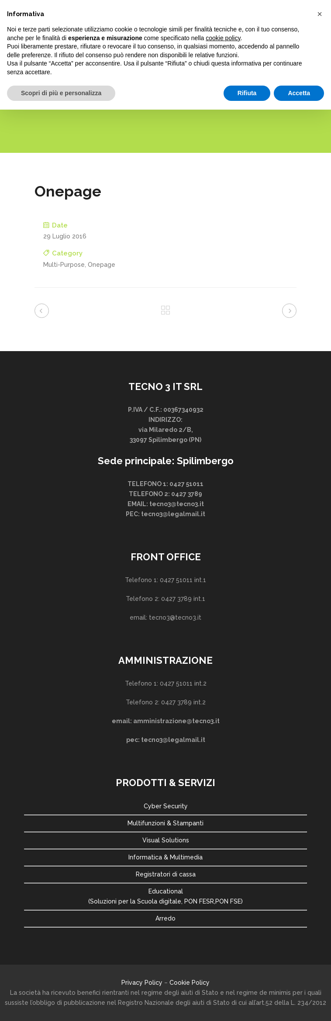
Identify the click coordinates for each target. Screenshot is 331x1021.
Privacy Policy (141, 982)
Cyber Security (166, 806)
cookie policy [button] (223, 37)
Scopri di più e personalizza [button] (61, 93)
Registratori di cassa (166, 874)
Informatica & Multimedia (165, 857)
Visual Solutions (165, 840)
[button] (320, 14)
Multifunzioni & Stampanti (165, 823)
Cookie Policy (189, 982)
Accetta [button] (299, 93)
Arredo (165, 918)
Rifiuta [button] (247, 93)
